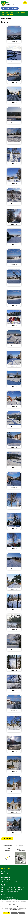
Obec (7, 12)
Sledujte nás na (10, 8)
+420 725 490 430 (7, 889)
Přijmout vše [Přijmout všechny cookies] (6, 912)
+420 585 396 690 (7, 891)
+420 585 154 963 (6, 887)
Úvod (2, 12)
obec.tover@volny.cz (12, 899)
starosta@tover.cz (12, 897)
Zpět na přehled (7, 838)
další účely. (19, 904)
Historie (17, 12)
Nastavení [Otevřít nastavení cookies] (22, 912)
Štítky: (3, 22)
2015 (7, 22)
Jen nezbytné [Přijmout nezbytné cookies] (14, 912)
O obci (11, 12)
